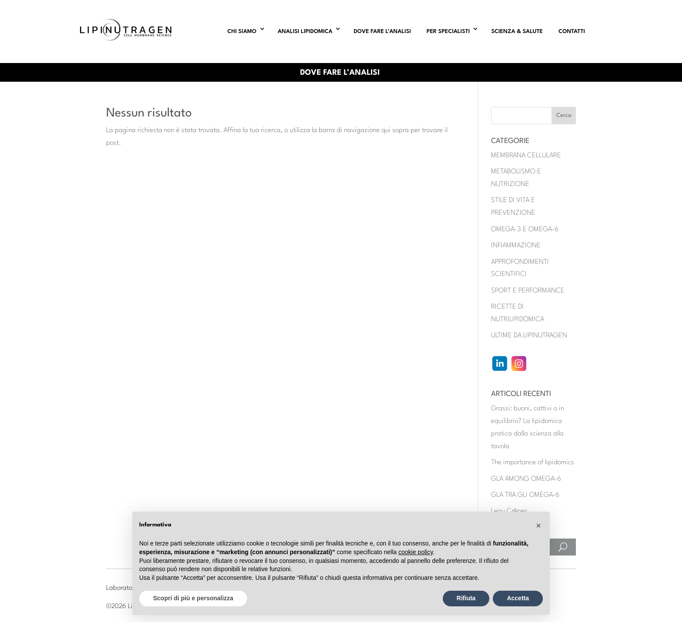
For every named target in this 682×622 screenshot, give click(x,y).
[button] (538, 525)
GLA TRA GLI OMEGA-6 (525, 495)
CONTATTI (571, 31)
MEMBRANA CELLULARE (526, 155)
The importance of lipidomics (532, 462)
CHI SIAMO (242, 31)
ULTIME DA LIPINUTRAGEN (529, 335)
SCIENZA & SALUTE (517, 31)
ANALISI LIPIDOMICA (305, 31)
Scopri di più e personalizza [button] (193, 598)
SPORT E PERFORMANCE (528, 290)
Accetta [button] (518, 598)
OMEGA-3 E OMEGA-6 (524, 229)
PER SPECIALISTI (448, 31)
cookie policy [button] (415, 552)
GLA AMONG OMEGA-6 (526, 479)
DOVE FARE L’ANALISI (382, 31)
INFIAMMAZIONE (516, 245)
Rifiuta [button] (466, 598)
